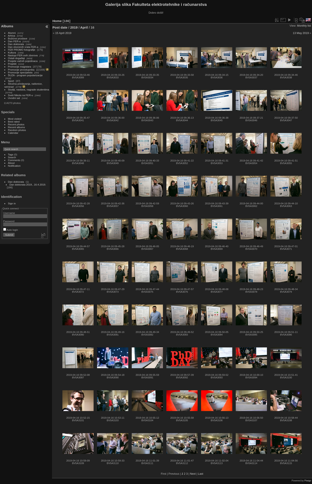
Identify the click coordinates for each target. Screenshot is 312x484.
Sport (11, 80)
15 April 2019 (63, 33)
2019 (74, 27)
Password (9, 221)
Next (193, 473)
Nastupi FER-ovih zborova (23, 55)
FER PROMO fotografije (21, 49)
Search (12, 157)
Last (200, 473)
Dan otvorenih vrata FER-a (23, 46)
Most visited (14, 118)
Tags (10, 154)
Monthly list (304, 25)
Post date (59, 27)
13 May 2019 (301, 33)
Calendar (13, 132)
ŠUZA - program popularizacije (25, 75)
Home (57, 21)
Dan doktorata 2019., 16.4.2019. (28, 184)
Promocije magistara (19, 66)
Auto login (10, 229)
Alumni (12, 32)
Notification (14, 165)
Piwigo (307, 480)
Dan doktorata (16, 44)
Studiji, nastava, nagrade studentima (28, 89)
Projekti (12, 63)
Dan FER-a (14, 41)
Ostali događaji (16, 58)
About (11, 162)
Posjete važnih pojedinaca (23, 61)
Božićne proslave (18, 38)
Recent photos (16, 124)
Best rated (14, 121)
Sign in (12, 203)
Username (9, 212)
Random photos (17, 130)
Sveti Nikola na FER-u (20, 95)
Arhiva (11, 35)
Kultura (12, 52)
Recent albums (16, 127)
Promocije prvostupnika (21, 69)
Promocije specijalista (20, 72)
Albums (7, 26)
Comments (14, 160)
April (84, 27)
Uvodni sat (14, 98)
